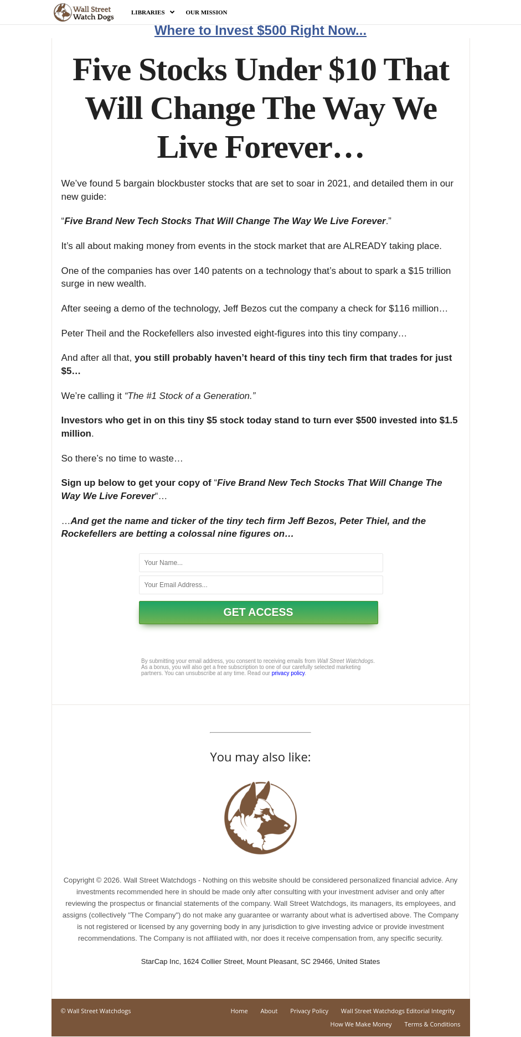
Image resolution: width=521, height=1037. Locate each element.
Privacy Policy (309, 1011)
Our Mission (207, 12)
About (268, 1011)
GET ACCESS (258, 612)
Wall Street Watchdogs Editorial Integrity (398, 1011)
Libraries (153, 12)
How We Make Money (361, 1024)
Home (238, 1011)
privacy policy (288, 673)
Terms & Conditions (433, 1024)
